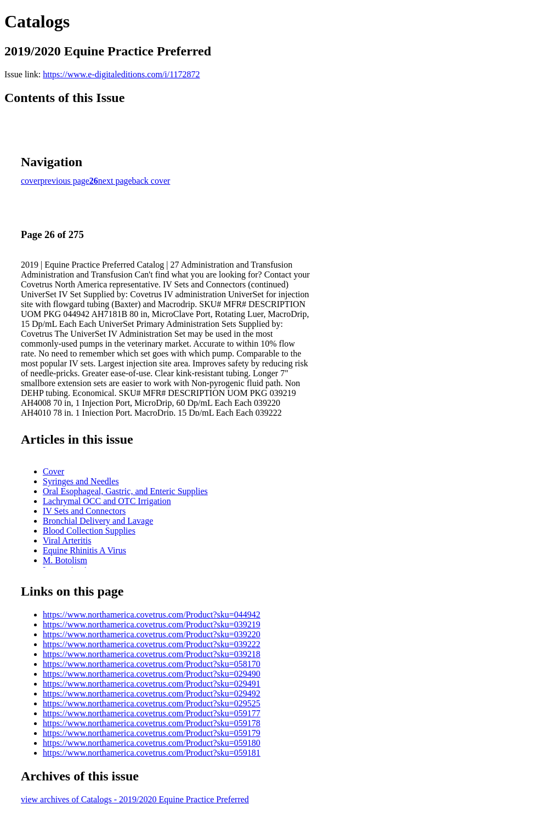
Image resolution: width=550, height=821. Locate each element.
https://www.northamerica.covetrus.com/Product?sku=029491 (151, 683)
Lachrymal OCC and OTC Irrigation (107, 501)
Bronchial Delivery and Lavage (98, 520)
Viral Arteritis (67, 540)
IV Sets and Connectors (84, 511)
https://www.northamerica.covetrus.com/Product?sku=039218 (151, 654)
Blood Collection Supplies (89, 530)
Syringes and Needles (81, 481)
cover (31, 180)
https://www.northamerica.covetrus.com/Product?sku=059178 (151, 723)
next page (115, 180)
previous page (65, 180)
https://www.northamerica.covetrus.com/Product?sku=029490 (151, 673)
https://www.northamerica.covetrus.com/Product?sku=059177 (151, 713)
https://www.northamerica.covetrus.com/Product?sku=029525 (151, 703)
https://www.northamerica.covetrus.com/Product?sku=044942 (151, 614)
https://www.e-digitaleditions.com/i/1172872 (121, 74)
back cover (151, 180)
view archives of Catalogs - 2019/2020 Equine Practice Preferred (135, 799)
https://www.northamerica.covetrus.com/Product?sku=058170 (151, 664)
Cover (53, 471)
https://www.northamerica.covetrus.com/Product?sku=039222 (151, 644)
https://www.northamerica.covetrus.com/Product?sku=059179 (151, 733)
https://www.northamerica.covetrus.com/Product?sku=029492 (151, 693)
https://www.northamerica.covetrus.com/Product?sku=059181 (151, 752)
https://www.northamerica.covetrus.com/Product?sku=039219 (151, 624)
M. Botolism (65, 560)
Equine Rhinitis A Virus (84, 550)
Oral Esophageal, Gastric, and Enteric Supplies (125, 491)
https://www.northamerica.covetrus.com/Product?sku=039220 (151, 634)
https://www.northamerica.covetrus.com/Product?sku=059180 (151, 743)
